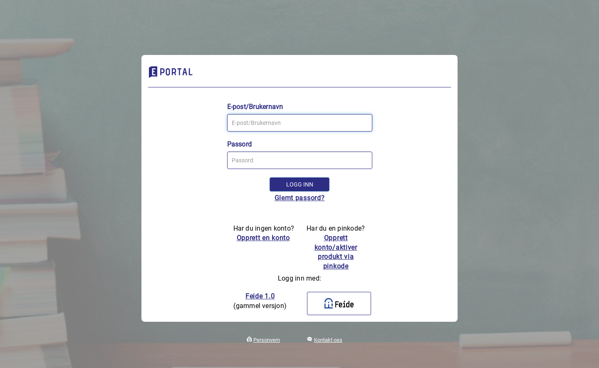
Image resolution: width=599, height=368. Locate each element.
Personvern (266, 340)
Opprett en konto (263, 238)
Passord (239, 144)
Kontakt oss (328, 340)
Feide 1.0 (260, 296)
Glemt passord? (300, 198)
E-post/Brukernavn (255, 107)
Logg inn (299, 184)
